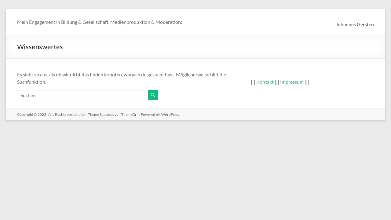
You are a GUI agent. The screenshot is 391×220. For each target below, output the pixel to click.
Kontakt (265, 82)
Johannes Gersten (355, 24)
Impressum (292, 82)
